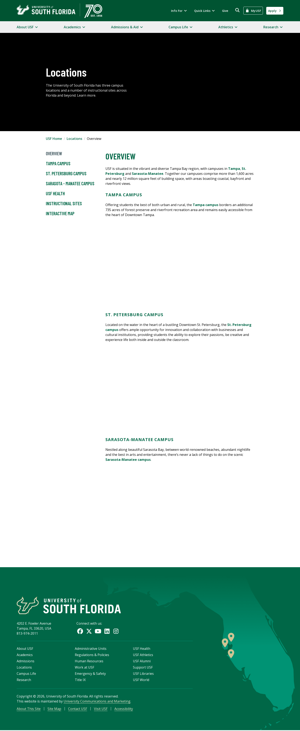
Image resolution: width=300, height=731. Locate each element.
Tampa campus (205, 205)
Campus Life (26, 674)
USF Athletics (143, 655)
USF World (141, 680)
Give (225, 11)
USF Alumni (142, 661)
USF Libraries (143, 674)
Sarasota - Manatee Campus (70, 183)
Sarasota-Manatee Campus (139, 439)
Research (24, 680)
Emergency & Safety (90, 674)
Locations (74, 138)
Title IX (80, 680)
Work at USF (84, 668)
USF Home (54, 138)
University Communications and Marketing (97, 702)
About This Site (29, 709)
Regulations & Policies (92, 655)
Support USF (143, 668)
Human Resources (89, 661)
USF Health (55, 193)
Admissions (25, 661)
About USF (25, 649)
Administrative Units (90, 649)
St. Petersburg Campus (66, 173)
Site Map (54, 709)
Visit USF (101, 709)
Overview (54, 153)
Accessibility (123, 709)
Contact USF (77, 709)
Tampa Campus (58, 163)
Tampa (234, 168)
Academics (25, 655)
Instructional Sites (64, 203)
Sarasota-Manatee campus (128, 459)
